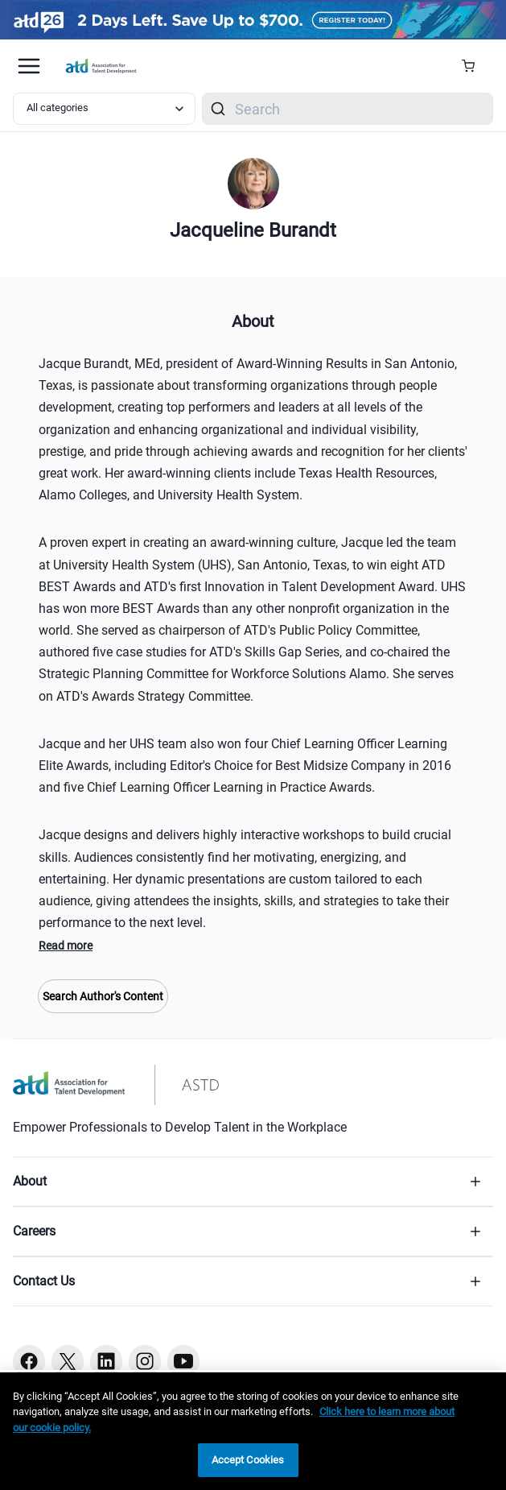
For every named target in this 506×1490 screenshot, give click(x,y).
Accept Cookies (248, 1460)
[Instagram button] (145, 1361)
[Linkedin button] (106, 1361)
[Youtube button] (183, 1361)
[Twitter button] (67, 1361)
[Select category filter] (104, 109)
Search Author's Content (103, 996)
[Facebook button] (29, 1361)
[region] (253, 1431)
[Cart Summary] (474, 66)
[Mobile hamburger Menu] (29, 66)
